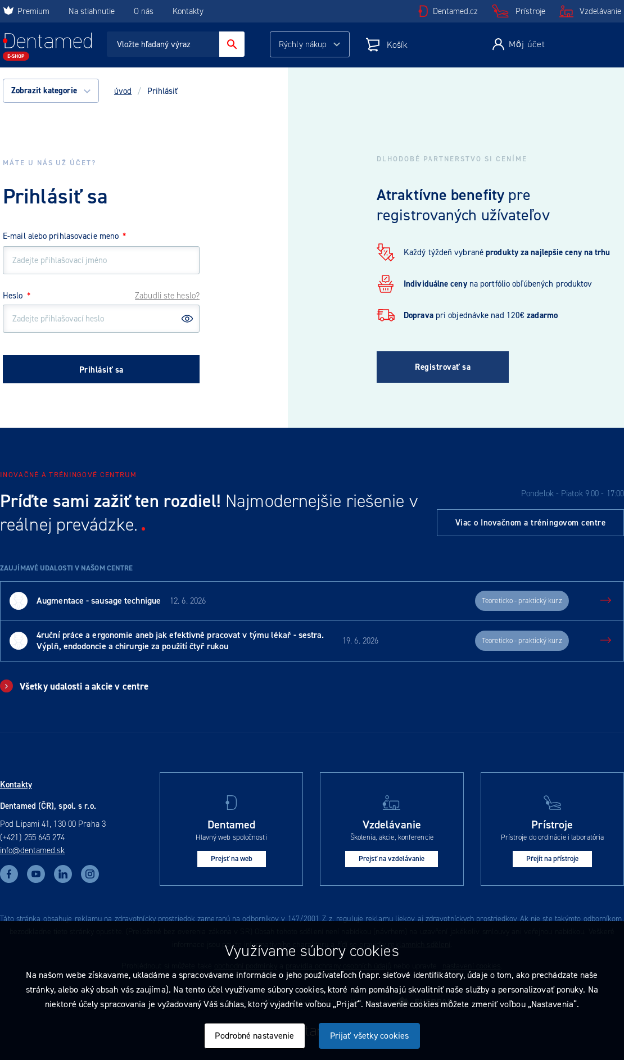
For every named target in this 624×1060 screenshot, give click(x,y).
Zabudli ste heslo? (167, 295)
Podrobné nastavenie (254, 1035)
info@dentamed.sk (32, 850)
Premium (26, 11)
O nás (143, 11)
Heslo (16, 295)
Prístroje (530, 11)
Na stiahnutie (93, 11)
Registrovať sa (443, 367)
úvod (123, 91)
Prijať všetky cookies (369, 1035)
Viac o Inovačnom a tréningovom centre (530, 522)
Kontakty (188, 11)
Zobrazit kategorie (51, 90)
